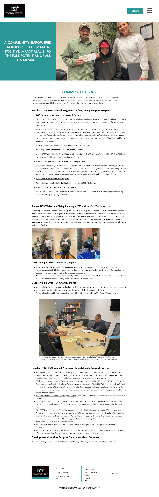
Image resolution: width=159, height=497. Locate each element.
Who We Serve (89, 470)
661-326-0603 (60, 469)
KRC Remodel (89, 481)
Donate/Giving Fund (91, 472)
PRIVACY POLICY (115, 473)
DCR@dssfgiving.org (62, 472)
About (87, 467)
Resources (88, 475)
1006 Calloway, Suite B (63, 476)
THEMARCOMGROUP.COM (90, 489)
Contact (87, 478)
